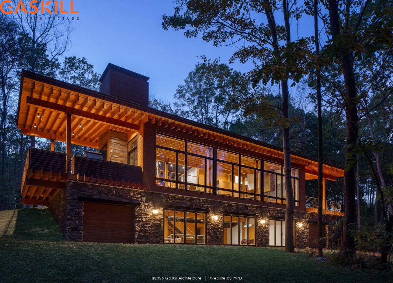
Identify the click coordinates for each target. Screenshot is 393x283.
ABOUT (246, 12)
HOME (202, 12)
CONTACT (358, 12)
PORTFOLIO (299, 12)
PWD (237, 278)
